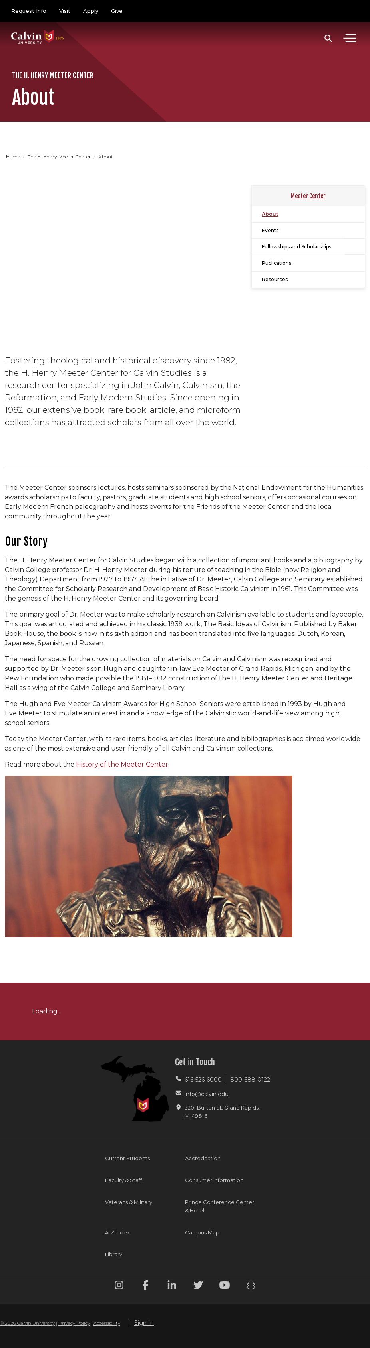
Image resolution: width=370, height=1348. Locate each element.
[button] (328, 38)
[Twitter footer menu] (198, 1286)
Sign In (144, 1322)
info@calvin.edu (207, 1094)
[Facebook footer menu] (145, 1286)
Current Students (127, 1158)
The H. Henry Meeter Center (60, 157)
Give (117, 11)
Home (13, 157)
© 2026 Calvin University (27, 1323)
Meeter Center (308, 196)
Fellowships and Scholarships (296, 247)
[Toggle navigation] (349, 38)
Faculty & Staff (123, 1180)
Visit (64, 11)
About (270, 214)
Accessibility (106, 1323)
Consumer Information (214, 1180)
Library (113, 1254)
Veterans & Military (128, 1202)
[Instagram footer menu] (119, 1286)
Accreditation (203, 1158)
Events (270, 230)
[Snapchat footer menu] (251, 1286)
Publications (276, 263)
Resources (275, 279)
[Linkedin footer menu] (172, 1286)
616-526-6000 (203, 1079)
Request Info (28, 11)
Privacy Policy (74, 1323)
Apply (90, 11)
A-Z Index (117, 1232)
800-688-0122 (250, 1079)
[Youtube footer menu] (225, 1286)
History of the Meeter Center (122, 764)
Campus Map (202, 1232)
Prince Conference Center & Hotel (219, 1206)
